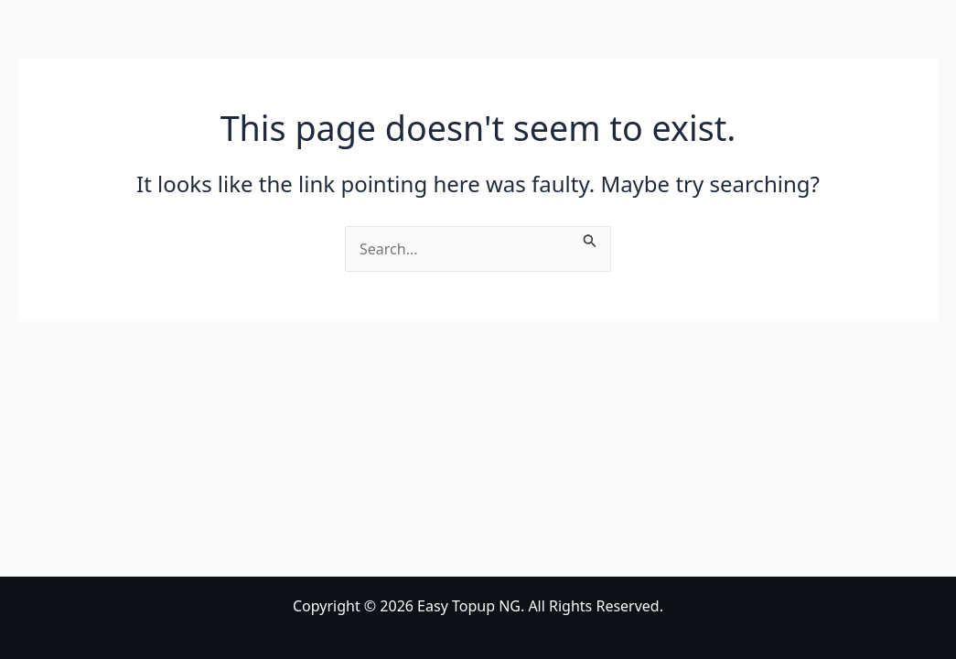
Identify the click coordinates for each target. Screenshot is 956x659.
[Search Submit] (590, 237)
